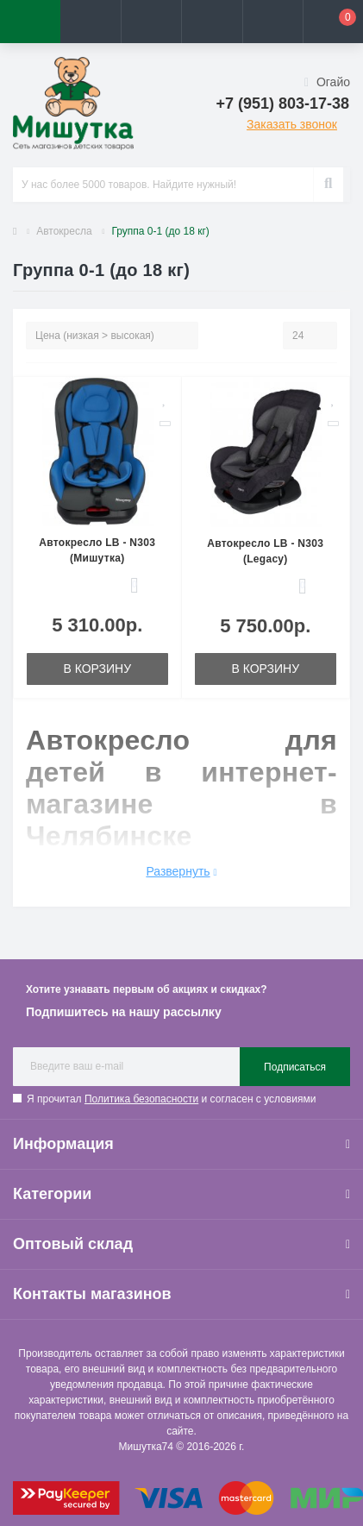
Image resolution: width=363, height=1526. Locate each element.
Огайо (327, 82)
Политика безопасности (141, 1099)
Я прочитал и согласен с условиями (171, 1099)
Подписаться (295, 1067)
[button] (151, 21)
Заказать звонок (292, 124)
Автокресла (63, 231)
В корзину (97, 668)
